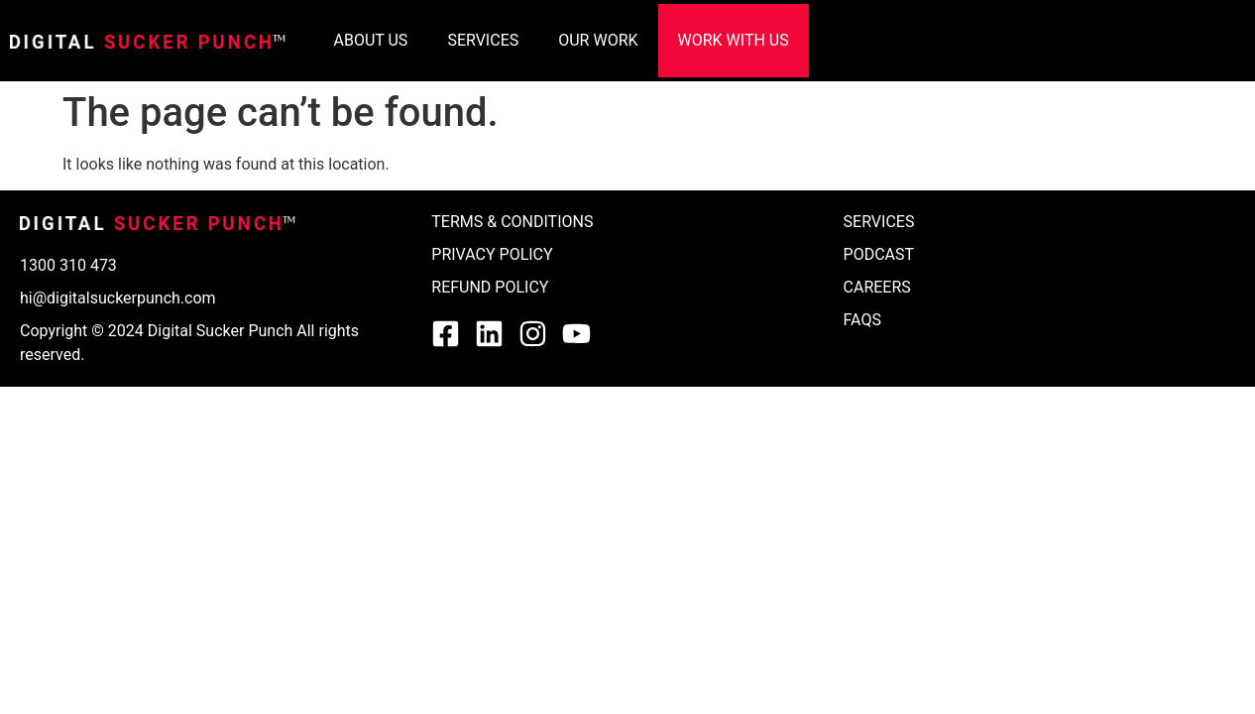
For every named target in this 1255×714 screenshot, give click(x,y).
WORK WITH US (733, 40)
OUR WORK (597, 40)
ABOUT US (371, 40)
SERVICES (482, 40)
